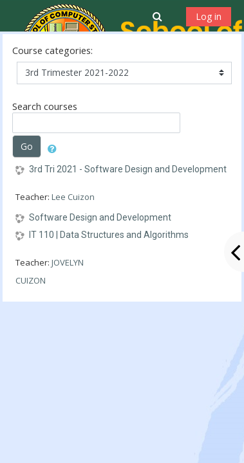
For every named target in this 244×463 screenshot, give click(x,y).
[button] (158, 16)
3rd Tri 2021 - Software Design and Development (128, 169)
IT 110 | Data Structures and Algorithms (109, 235)
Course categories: (52, 50)
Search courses (44, 106)
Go (27, 146)
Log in (208, 16)
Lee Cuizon (73, 197)
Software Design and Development (100, 217)
